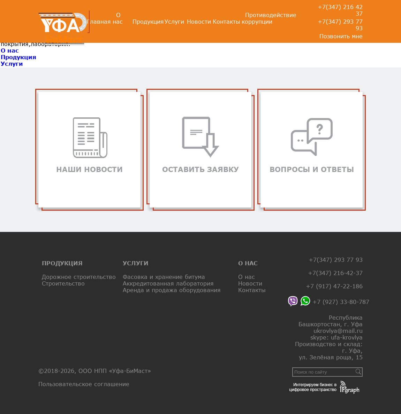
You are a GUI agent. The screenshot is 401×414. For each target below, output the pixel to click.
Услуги (174, 21)
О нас (118, 18)
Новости (199, 21)
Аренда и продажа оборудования (172, 290)
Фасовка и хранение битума (164, 276)
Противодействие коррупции (269, 18)
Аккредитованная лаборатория (168, 283)
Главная (99, 21)
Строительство (63, 283)
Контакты (226, 21)
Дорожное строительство (79, 276)
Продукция (148, 21)
